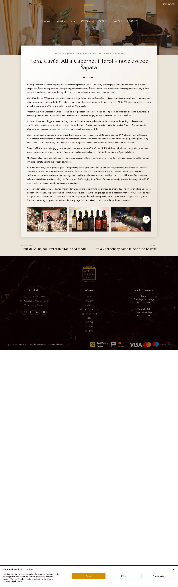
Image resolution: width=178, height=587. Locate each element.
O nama (46, 21)
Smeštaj (103, 21)
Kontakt (132, 21)
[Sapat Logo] (89, 9)
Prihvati (88, 576)
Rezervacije (169, 4)
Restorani (87, 21)
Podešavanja (158, 576)
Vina (73, 21)
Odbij (123, 576)
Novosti (117, 21)
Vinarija (61, 21)
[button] (173, 569)
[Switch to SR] (4, 4)
